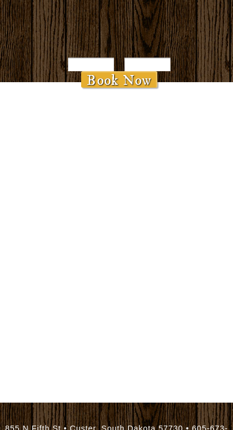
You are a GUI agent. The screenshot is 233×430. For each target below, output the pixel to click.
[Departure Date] (147, 64)
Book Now (119, 80)
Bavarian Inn (116, 30)
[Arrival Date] (91, 64)
